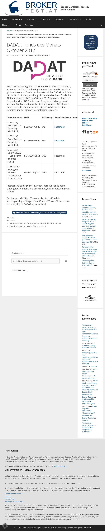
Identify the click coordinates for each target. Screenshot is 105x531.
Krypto (91, 19)
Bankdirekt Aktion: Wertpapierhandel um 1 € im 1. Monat (35, 223)
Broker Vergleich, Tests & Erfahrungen (75, 8)
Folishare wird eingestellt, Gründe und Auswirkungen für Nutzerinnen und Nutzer (89, 251)
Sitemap (8, 496)
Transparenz (9, 499)
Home (4, 19)
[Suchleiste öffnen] (101, 25)
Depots (60, 19)
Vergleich (18, 19)
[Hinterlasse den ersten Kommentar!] (35, 261)
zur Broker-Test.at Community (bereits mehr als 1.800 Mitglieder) (39, 213)
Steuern (8, 25)
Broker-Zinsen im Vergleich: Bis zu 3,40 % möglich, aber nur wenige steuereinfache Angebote (89, 224)
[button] (5, 526)
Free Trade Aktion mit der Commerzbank (27, 226)
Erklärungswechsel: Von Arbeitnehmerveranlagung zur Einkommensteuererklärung (90, 335)
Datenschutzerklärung (13, 501)
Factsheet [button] (59, 126)
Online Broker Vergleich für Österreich (87, 429)
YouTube (29, 25)
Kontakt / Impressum (13, 493)
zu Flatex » (86, 170)
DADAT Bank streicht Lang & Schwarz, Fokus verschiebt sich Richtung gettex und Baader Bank (90, 386)
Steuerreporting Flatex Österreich (89, 346)
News (18, 25)
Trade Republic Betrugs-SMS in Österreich (88, 263)
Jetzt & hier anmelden (89, 77)
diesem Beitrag (60, 466)
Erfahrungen (75, 19)
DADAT (12, 220)
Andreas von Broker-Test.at (87, 326)
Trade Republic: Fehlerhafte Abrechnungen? (88, 401)
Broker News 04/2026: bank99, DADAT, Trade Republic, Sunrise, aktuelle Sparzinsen (90, 209)
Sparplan (33, 19)
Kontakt (94, 366)
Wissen (47, 19)
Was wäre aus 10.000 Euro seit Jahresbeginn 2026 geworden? (89, 238)
